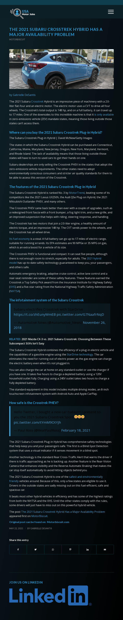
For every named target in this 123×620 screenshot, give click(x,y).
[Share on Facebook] (18, 549)
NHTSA (14, 291)
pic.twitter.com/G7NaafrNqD (80, 314)
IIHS (12, 287)
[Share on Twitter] (35, 549)
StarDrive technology (79, 354)
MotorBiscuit (39, 516)
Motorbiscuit (17, 39)
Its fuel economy (19, 239)
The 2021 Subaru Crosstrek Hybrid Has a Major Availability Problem (63, 512)
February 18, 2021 (75, 430)
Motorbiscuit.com (58, 521)
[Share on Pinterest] (70, 549)
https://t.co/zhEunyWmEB (35, 314)
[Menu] (109, 11)
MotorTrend (77, 193)
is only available (104, 114)
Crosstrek (37, 101)
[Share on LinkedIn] (87, 549)
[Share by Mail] (105, 549)
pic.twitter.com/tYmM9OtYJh (37, 422)
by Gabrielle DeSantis (22, 95)
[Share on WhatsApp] (53, 549)
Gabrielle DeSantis (41, 528)
